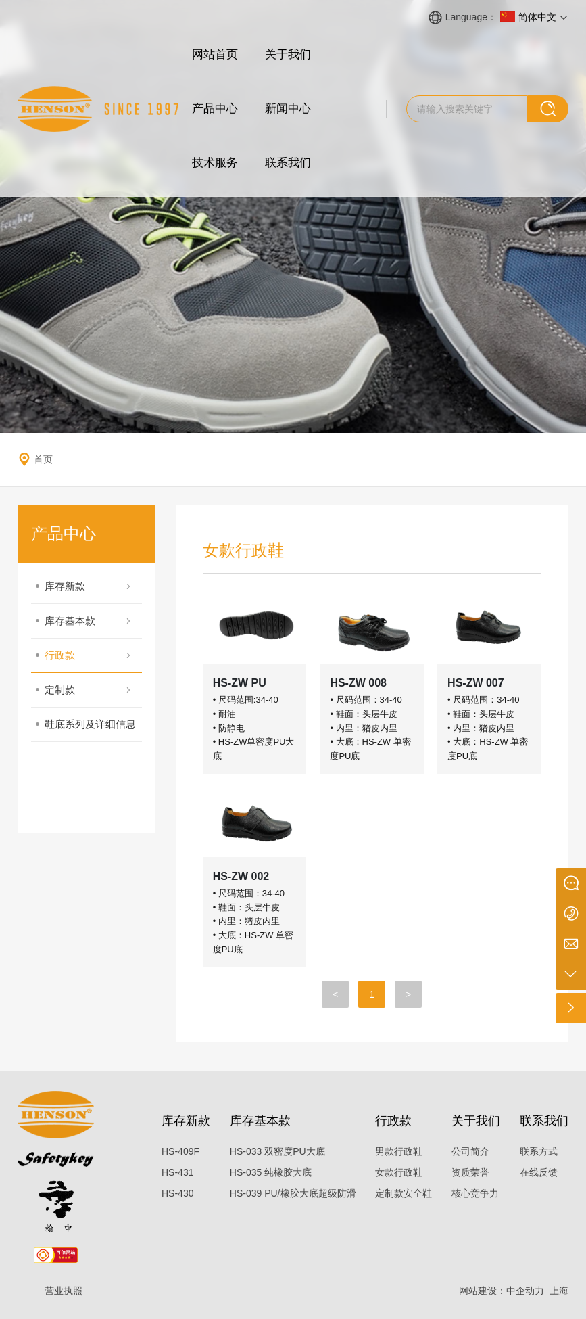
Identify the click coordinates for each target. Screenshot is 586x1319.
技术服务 (215, 162)
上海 (559, 1290)
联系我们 (288, 162)
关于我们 (288, 54)
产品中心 (215, 108)
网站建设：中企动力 (501, 1290)
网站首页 (215, 54)
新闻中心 (288, 108)
